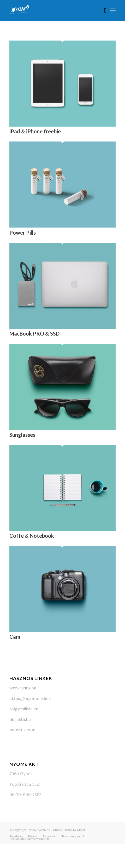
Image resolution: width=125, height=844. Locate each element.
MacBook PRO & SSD (34, 333)
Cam (14, 636)
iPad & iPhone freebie (35, 131)
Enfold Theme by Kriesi (69, 830)
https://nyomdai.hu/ (30, 698)
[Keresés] (102, 10)
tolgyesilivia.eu (23, 708)
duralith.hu (20, 719)
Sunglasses (22, 435)
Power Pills (22, 232)
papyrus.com (22, 729)
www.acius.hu (22, 687)
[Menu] (113, 10)
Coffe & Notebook (31, 536)
